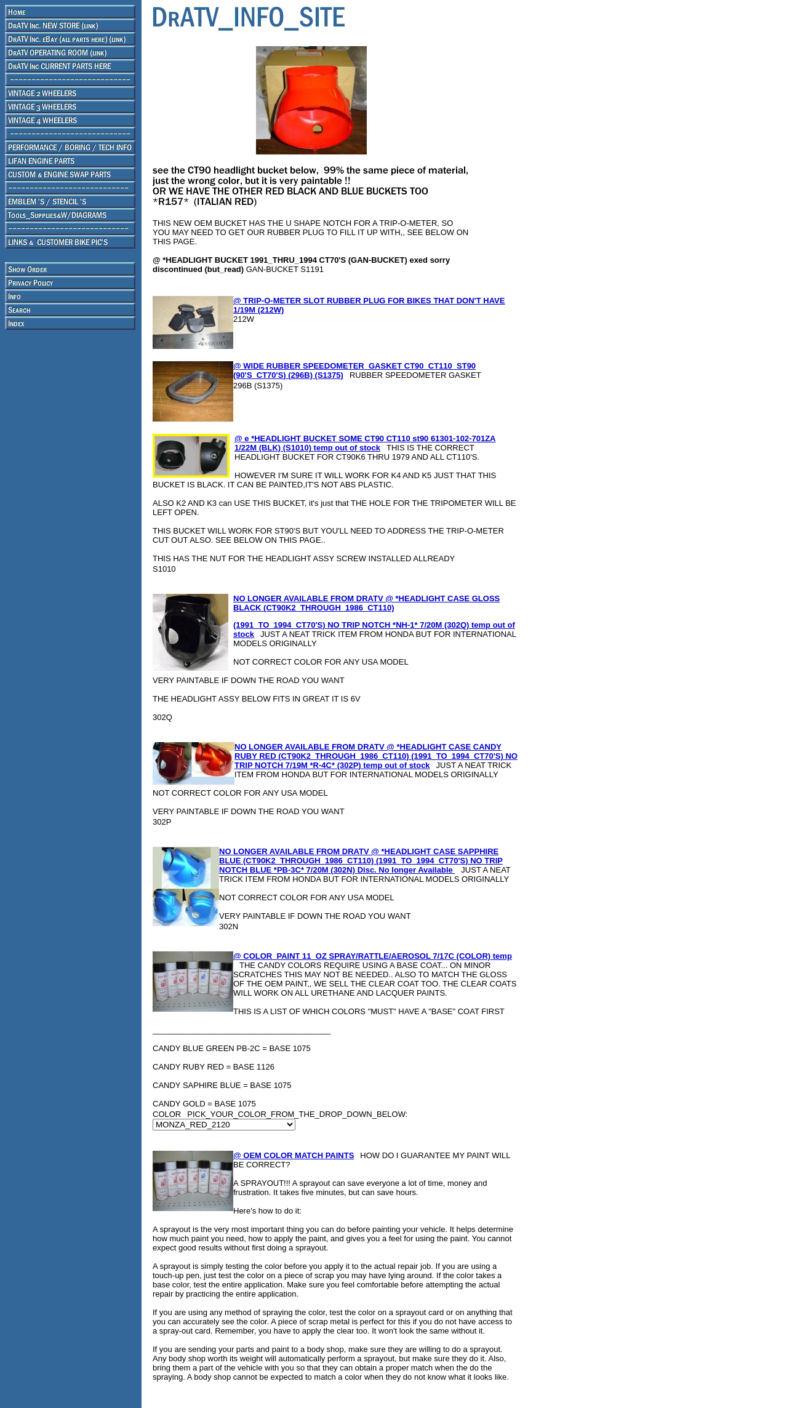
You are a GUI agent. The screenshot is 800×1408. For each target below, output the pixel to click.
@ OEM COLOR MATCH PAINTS (293, 1155)
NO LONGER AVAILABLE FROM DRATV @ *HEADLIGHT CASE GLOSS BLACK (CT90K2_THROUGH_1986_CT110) (366, 603)
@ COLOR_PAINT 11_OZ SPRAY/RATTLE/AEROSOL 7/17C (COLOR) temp (372, 956)
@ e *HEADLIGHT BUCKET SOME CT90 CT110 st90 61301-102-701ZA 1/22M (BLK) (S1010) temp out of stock (364, 443)
